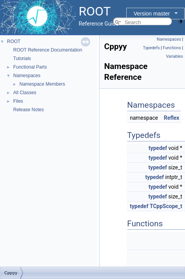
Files (18, 101)
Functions (172, 47)
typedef (157, 148)
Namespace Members (42, 84)
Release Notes (28, 109)
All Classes (24, 92)
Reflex (171, 118)
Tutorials (22, 58)
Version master (152, 13)
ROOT (14, 41)
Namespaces (26, 75)
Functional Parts (30, 67)
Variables (174, 56)
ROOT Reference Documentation (47, 50)
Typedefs (151, 47)
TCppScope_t (166, 206)
